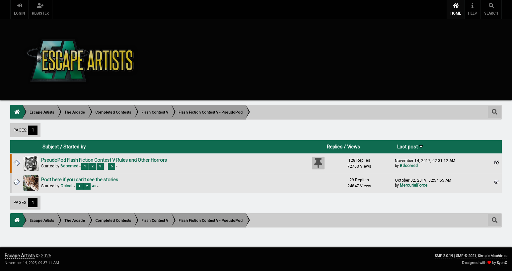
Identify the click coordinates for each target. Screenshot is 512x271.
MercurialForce (413, 185)
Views (353, 147)
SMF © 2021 (466, 256)
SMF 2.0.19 (444, 256)
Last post (410, 147)
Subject (50, 147)
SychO (502, 263)
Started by (74, 147)
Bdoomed (69, 166)
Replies (334, 147)
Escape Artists (20, 255)
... (106, 166)
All (94, 186)
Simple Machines (492, 256)
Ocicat (66, 186)
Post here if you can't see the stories (79, 179)
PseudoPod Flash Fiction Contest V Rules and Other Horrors (104, 160)
